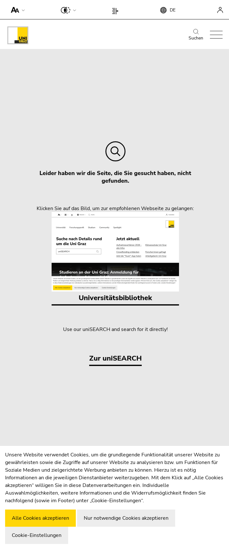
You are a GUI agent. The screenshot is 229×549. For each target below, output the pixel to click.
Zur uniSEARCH (115, 358)
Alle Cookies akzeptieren (40, 518)
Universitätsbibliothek (115, 257)
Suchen (196, 35)
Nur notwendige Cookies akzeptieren (126, 518)
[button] (16, 9)
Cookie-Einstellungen (36, 535)
